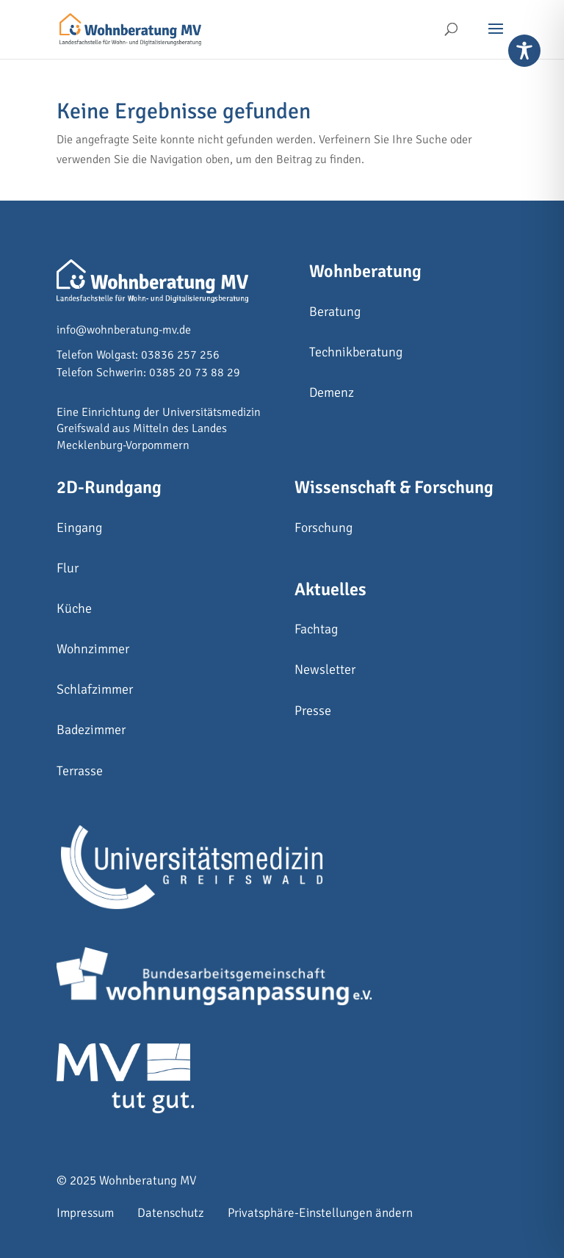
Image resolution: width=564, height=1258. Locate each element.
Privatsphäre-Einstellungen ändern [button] (320, 1213)
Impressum (85, 1213)
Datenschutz (170, 1213)
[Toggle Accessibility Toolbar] (524, 50)
